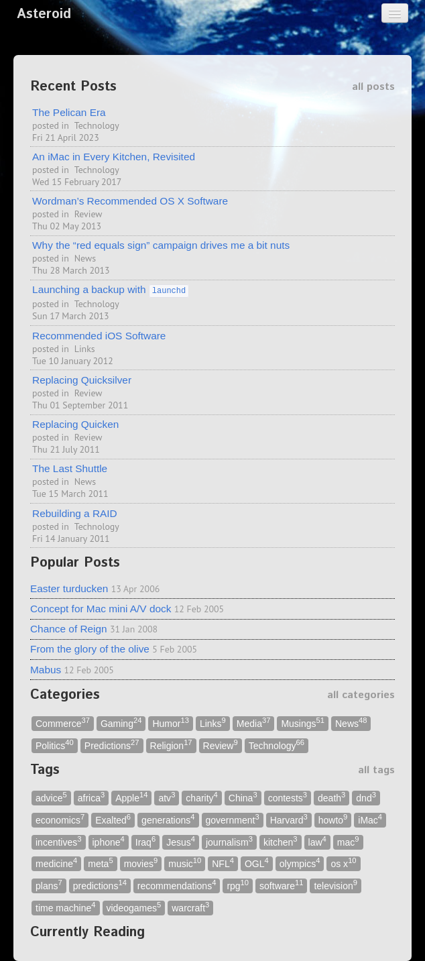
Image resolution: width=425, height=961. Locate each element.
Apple (131, 797)
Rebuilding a (74, 513)
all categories (361, 695)
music (184, 863)
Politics (55, 744)
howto (333, 819)
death (331, 797)
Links (84, 349)
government (232, 819)
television (335, 885)
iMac (370, 819)
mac (348, 841)
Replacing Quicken (75, 424)
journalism (229, 841)
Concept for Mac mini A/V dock (100, 608)
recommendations (177, 885)
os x (343, 863)
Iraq (145, 841)
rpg (238, 885)
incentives (59, 841)
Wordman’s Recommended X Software (130, 201)
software (281, 885)
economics (60, 819)
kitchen (280, 841)
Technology (96, 125)
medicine (56, 863)
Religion (171, 744)
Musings (302, 722)
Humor (170, 722)
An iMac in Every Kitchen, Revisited (113, 156)
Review (88, 214)
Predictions (111, 744)
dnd (366, 797)
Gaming (121, 722)
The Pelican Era (69, 112)
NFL (223, 863)
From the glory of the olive (89, 649)
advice (51, 797)
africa (91, 797)
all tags (376, 770)
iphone (109, 841)
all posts (373, 87)
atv (166, 797)
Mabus (45, 669)
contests (287, 797)
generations (167, 819)
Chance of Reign (68, 628)
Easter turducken (69, 588)
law (317, 841)
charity (201, 797)
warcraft (190, 907)
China (243, 797)
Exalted (113, 819)
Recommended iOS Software (99, 335)
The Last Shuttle (69, 468)
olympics (300, 863)
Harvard (289, 819)
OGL (257, 863)
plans (49, 885)
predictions (100, 885)
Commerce (63, 722)
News (85, 258)
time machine (66, 907)
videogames (134, 907)
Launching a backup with (110, 289)
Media (254, 722)
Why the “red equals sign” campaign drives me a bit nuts (161, 245)
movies (141, 863)
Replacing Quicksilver (81, 380)
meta (100, 863)
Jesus (180, 841)
